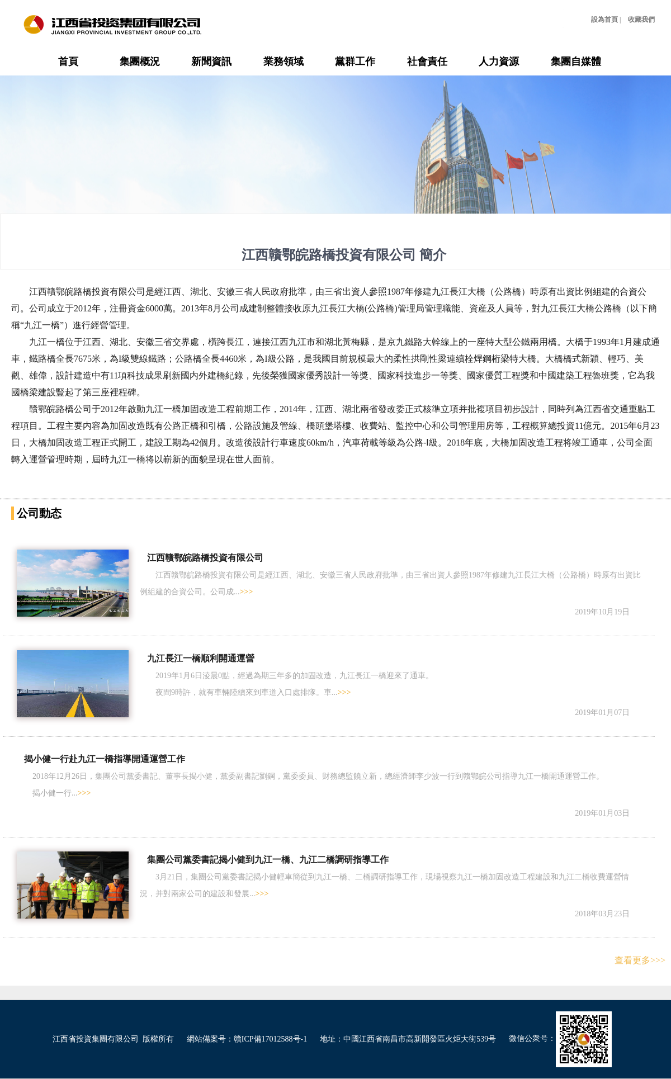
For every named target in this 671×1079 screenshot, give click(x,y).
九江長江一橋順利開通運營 (200, 658)
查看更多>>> (640, 960)
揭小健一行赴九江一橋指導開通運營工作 (104, 759)
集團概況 (140, 61)
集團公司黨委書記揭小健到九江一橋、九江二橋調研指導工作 (268, 859)
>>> (246, 592)
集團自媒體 (576, 61)
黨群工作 (355, 61)
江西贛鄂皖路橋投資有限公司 (205, 557)
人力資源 (499, 61)
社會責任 (427, 61)
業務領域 (283, 61)
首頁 (68, 61)
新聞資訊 (211, 61)
